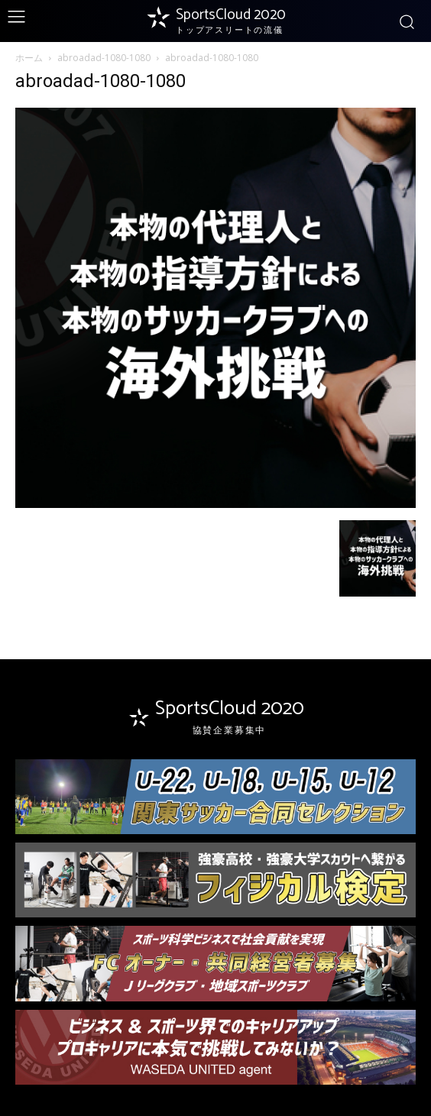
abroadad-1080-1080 (104, 57)
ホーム (29, 57)
